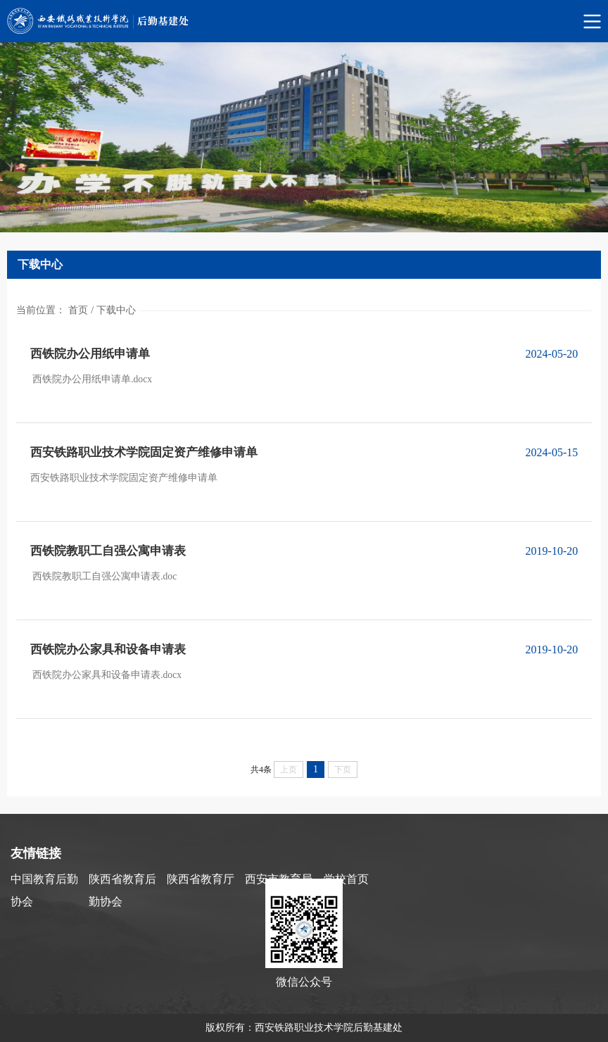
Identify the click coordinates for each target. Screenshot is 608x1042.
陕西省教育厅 (200, 879)
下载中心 (116, 310)
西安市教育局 (278, 879)
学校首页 (346, 879)
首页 (78, 310)
